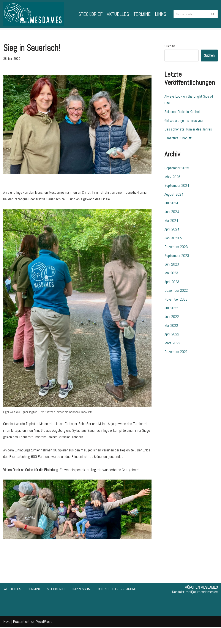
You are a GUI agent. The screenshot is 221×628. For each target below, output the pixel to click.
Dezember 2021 (176, 352)
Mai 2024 (171, 220)
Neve (6, 621)
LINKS (160, 14)
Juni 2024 (171, 211)
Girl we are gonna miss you (183, 120)
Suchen (169, 45)
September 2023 (176, 255)
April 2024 (171, 229)
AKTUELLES (118, 14)
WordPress (44, 621)
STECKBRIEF (90, 14)
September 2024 (176, 185)
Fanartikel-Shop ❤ (178, 138)
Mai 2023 (171, 273)
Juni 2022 (171, 317)
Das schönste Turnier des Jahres (188, 129)
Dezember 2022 (176, 291)
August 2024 (173, 194)
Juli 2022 (171, 308)
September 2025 (176, 168)
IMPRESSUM (81, 589)
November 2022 (176, 299)
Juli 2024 (171, 203)
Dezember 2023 (176, 247)
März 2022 (172, 343)
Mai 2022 (171, 326)
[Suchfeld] (191, 14)
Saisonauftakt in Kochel (182, 111)
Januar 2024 (173, 238)
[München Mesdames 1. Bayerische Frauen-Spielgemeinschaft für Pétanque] (33, 14)
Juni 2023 (171, 264)
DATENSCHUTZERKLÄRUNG (116, 589)
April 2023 (171, 282)
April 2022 (171, 335)
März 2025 (172, 176)
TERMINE (142, 14)
